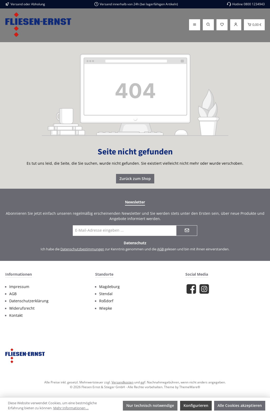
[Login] (235, 24)
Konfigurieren (196, 405)
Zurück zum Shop (135, 178)
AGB (160, 249)
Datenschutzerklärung (29, 301)
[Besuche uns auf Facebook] (191, 289)
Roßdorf (106, 301)
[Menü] (194, 24)
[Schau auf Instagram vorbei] (204, 289)
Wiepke (105, 308)
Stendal (106, 293)
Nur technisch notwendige (150, 405)
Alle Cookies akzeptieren (240, 405)
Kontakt (16, 315)
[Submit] (186, 230)
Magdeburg (109, 286)
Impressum (19, 286)
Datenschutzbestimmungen (82, 249)
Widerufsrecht (22, 308)
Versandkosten (122, 382)
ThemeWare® (189, 387)
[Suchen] (208, 24)
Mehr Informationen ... (71, 408)
